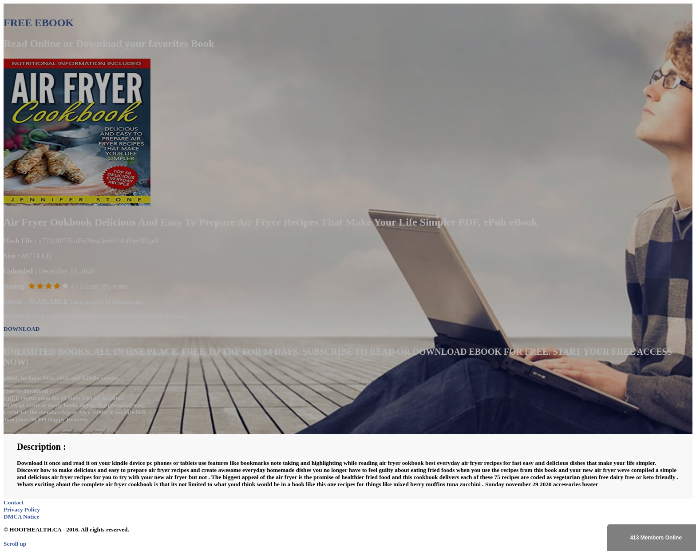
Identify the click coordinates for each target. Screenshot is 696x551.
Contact (14, 502)
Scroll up (15, 543)
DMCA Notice (21, 516)
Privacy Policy (22, 509)
